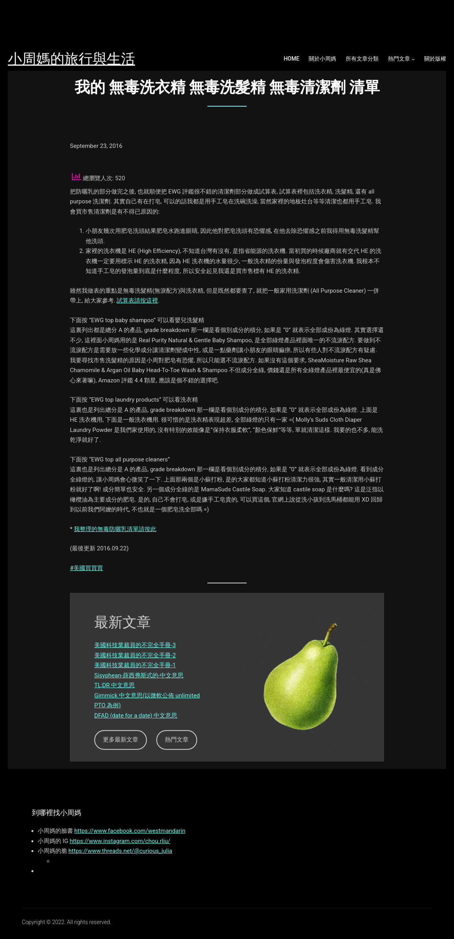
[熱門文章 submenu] (413, 59)
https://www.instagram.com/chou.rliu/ (120, 841)
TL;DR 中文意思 (114, 685)
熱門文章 (399, 58)
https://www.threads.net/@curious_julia (120, 850)
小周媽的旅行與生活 (71, 59)
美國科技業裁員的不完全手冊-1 (135, 665)
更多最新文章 (120, 739)
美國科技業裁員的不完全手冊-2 (135, 655)
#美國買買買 (86, 568)
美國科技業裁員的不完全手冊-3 (135, 645)
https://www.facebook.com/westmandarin (129, 830)
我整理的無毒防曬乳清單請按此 (115, 529)
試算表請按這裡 (137, 300)
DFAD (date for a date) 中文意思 (135, 715)
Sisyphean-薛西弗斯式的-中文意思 (138, 675)
